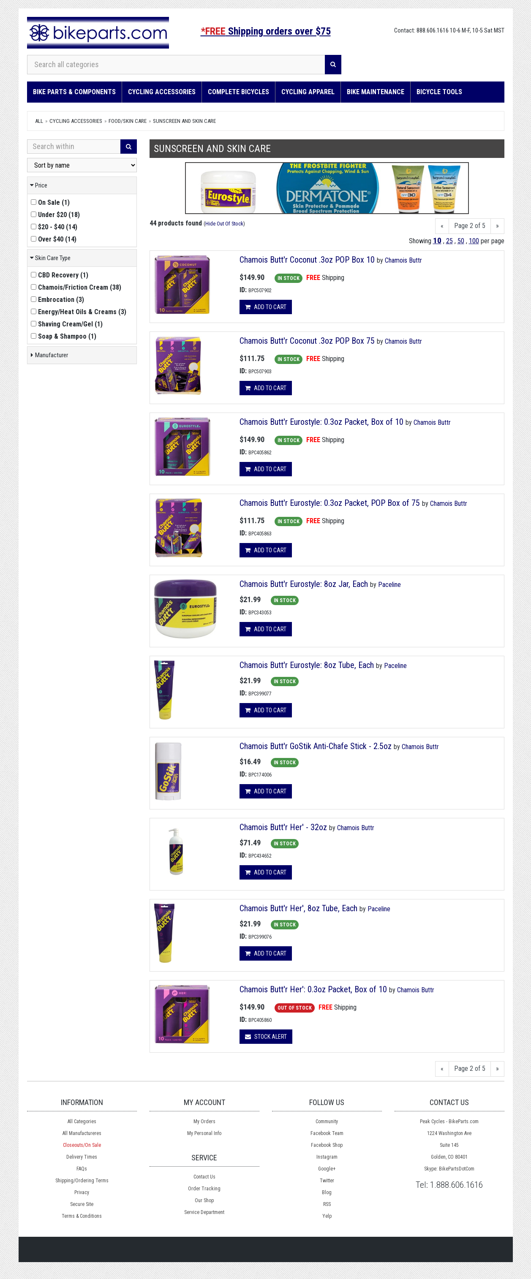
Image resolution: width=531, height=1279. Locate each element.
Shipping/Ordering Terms (82, 1181)
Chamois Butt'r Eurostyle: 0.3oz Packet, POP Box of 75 (330, 503)
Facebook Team (326, 1133)
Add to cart (265, 307)
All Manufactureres (82, 1133)
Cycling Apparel (308, 92)
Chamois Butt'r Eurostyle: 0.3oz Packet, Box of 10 (321, 422)
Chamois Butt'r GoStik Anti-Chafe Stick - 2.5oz (316, 746)
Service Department (204, 1212)
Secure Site (81, 1204)
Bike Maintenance (375, 92)
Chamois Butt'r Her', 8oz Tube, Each (298, 908)
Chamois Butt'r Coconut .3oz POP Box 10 (307, 260)
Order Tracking (204, 1189)
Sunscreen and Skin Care (184, 121)
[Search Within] (74, 146)
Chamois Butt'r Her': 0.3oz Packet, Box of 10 (313, 989)
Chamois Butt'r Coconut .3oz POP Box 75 (307, 341)
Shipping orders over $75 (266, 31)
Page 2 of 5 (469, 226)
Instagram (327, 1157)
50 (460, 241)
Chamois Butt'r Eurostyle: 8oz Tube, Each (307, 665)
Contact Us (204, 1177)
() (50, 202)
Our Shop (204, 1200)
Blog (327, 1192)
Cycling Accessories (162, 92)
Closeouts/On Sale (82, 1145)
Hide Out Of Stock (224, 223)
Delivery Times (81, 1157)
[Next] (497, 226)
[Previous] (442, 226)
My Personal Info (204, 1133)
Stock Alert (266, 1036)
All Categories (82, 1121)
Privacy (81, 1192)
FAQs (81, 1169)
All (39, 121)
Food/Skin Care (128, 121)
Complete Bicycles (238, 92)
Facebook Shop (327, 1145)
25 (449, 241)
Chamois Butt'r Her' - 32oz (283, 827)
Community (327, 1121)
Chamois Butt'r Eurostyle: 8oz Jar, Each (304, 584)
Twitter (327, 1181)
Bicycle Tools (439, 92)
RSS (327, 1204)
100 (474, 241)
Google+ (326, 1169)
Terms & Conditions (82, 1216)
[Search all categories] (176, 64)
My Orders (204, 1121)
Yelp (327, 1216)
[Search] (333, 64)
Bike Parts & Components (74, 92)
